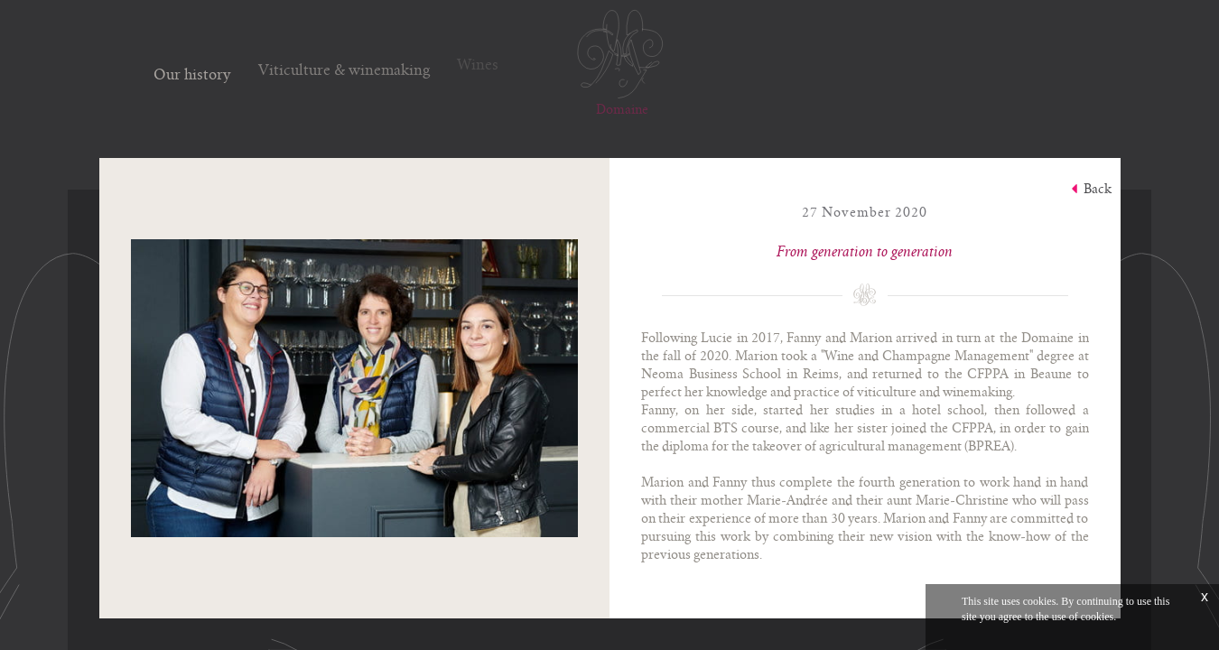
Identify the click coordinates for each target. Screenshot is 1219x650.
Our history (192, 71)
